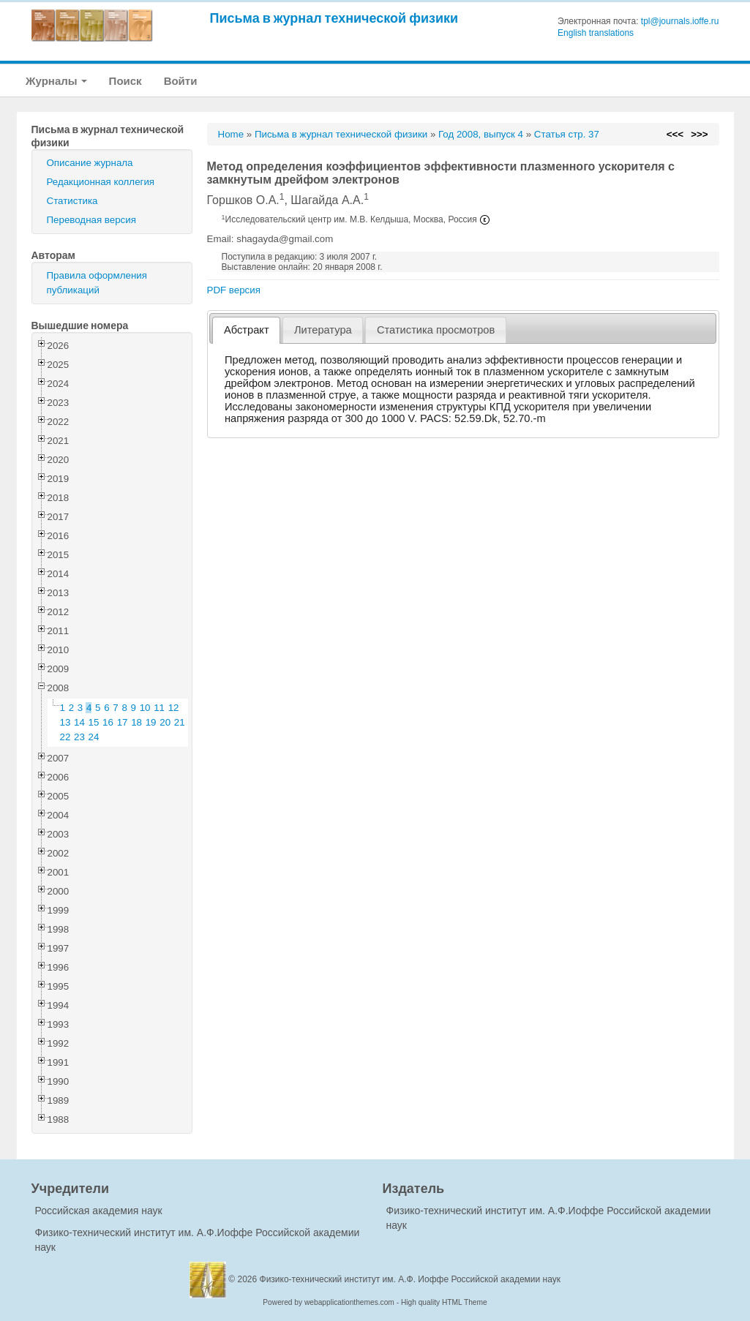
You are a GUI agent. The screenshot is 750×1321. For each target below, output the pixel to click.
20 (165, 722)
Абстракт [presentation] (246, 330)
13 (65, 722)
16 (107, 722)
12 (173, 707)
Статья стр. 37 (566, 134)
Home (231, 134)
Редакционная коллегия (101, 181)
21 (179, 722)
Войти (181, 81)
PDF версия (233, 290)
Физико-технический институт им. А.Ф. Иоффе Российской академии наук (410, 1279)
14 (79, 722)
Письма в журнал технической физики (334, 18)
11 (159, 707)
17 (122, 722)
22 (65, 736)
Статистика (72, 200)
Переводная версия (91, 219)
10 (145, 707)
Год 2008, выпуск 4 (480, 134)
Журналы (56, 81)
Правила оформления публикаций (97, 283)
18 (136, 722)
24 (94, 736)
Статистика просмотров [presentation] (436, 330)
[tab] (246, 330)
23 (79, 736)
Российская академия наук (98, 1210)
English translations (596, 33)
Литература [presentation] (323, 330)
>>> (699, 134)
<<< (675, 134)
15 (94, 722)
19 (151, 722)
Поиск (125, 81)
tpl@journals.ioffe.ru (680, 21)
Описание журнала (90, 162)
